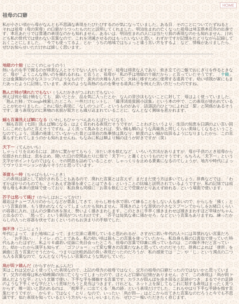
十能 (225, 74)
